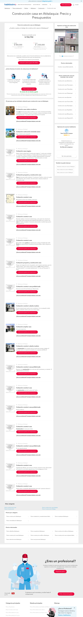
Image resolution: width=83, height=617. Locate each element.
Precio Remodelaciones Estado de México (40, 606)
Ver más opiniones (66, 156)
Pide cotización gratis (29, 89)
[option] (66, 41)
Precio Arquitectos (10, 606)
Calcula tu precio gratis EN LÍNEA (29, 62)
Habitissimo (7, 8)
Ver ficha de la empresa (66, 147)
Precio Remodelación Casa (12, 612)
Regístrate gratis (60, 571)
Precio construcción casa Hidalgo (50, 507)
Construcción (41, 8)
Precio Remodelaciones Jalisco (37, 609)
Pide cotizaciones (66, 4)
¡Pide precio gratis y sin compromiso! (27, 117)
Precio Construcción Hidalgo (49, 509)
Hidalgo (26, 8)
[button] (59, 56)
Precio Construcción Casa (12, 609)
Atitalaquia (33, 8)
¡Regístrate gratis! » (47, 1)
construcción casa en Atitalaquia (66, 166)
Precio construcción (17, 8)
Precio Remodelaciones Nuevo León (38, 612)
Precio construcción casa (10, 507)
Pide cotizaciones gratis (66, 594)
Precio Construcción (9, 509)
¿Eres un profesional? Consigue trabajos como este (28, 121)
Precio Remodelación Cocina (13, 615)
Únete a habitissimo (64, 615)
